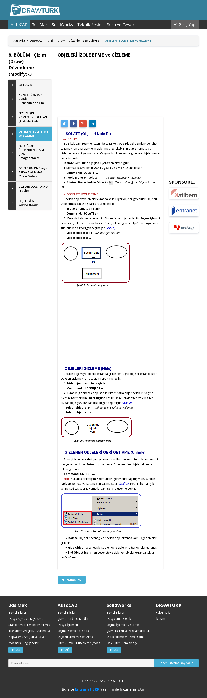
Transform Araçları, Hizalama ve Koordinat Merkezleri (43, 631)
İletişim (160, 619)
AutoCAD (19, 24)
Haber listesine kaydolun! (176, 663)
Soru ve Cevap (120, 24)
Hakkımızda (163, 612)
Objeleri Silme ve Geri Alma (75, 637)
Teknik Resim (90, 24)
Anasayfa (18, 40)
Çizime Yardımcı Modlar (73, 619)
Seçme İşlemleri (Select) (73, 631)
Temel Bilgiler (17, 612)
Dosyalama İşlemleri (120, 619)
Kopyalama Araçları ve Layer (27, 637)
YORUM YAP (72, 580)
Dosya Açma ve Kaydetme (25, 619)
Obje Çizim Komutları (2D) (124, 643)
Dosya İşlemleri (68, 625)
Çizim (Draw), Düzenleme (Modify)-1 (81, 643)
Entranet (83, 689)
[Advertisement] (30, 278)
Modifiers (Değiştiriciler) (23, 643)
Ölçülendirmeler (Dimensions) (126, 637)
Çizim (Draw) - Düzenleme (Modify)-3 (74, 40)
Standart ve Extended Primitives (29, 625)
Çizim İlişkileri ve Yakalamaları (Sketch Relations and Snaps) (145, 631)
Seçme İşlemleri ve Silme (123, 625)
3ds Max (40, 24)
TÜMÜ (16, 650)
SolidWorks (62, 24)
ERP (95, 689)
